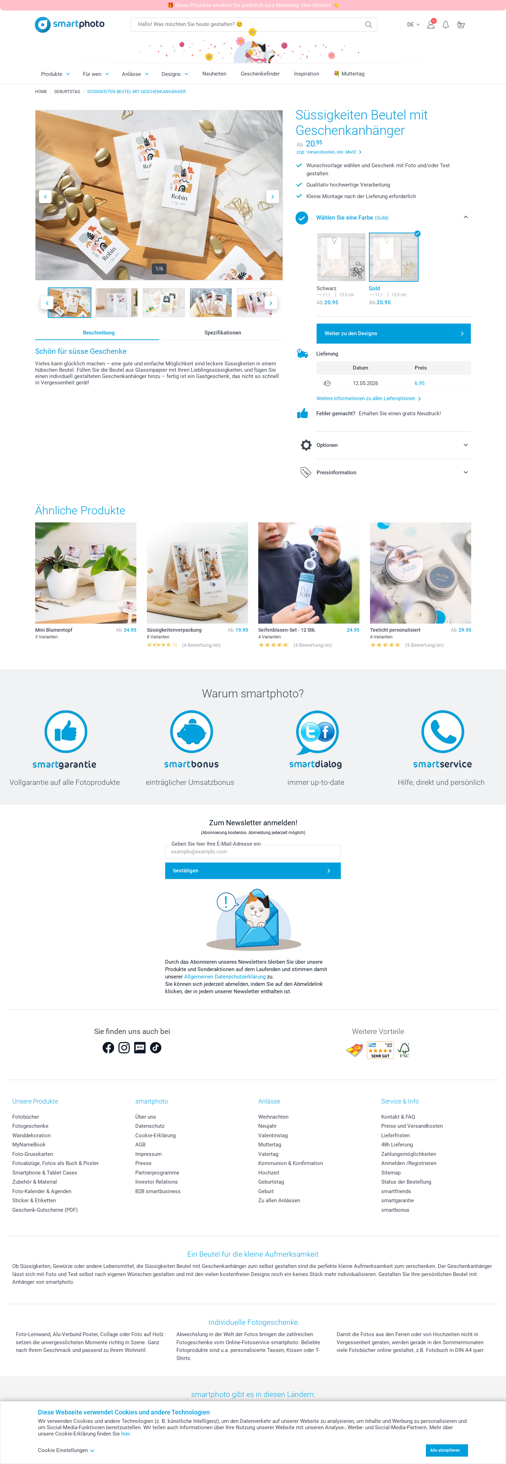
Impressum (148, 1154)
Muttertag (269, 1144)
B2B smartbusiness (158, 1191)
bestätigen (185, 870)
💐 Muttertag (348, 74)
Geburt (266, 1191)
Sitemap (391, 1173)
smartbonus (395, 1210)
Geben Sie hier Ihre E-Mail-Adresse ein (216, 844)
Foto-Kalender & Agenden (41, 1191)
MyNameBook (29, 1144)
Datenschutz (149, 1126)
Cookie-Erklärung (155, 1135)
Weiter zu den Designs (351, 333)
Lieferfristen (395, 1135)
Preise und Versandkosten (412, 1126)
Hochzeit (268, 1173)
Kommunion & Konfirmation (290, 1163)
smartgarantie (397, 1200)
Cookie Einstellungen (66, 1450)
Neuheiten (214, 74)
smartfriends (396, 1191)
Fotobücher (25, 1117)
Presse (143, 1163)
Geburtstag (271, 1182)
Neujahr (267, 1126)
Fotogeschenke (30, 1126)
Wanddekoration (31, 1135)
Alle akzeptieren (445, 1450)
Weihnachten (273, 1117)
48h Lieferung (397, 1144)
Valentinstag (273, 1135)
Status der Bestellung (406, 1182)
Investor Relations (156, 1182)
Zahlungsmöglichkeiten (408, 1154)
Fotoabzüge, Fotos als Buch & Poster (55, 1163)
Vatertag (268, 1154)
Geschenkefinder (260, 74)
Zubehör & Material (34, 1182)
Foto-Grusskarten (32, 1154)
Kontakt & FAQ (398, 1117)
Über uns (145, 1117)
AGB (140, 1144)
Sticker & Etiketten (34, 1200)
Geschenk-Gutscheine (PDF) (45, 1210)
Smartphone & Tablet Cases (44, 1173)
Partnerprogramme (157, 1173)
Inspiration (306, 74)
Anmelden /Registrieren (408, 1163)
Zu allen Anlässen (279, 1200)
